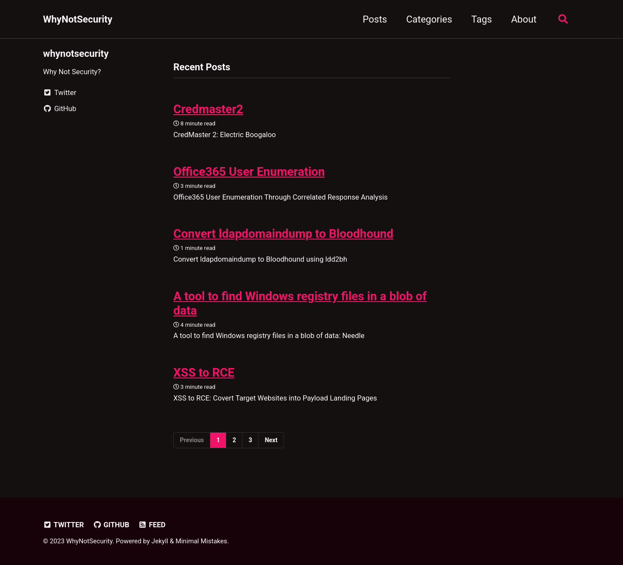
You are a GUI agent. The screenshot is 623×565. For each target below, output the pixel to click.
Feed (152, 525)
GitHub (111, 525)
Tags (481, 19)
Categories (429, 19)
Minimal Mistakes (201, 541)
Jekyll (160, 541)
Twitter (63, 525)
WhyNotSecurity (78, 19)
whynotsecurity (76, 53)
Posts (375, 19)
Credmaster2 (208, 109)
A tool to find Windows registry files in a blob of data (300, 303)
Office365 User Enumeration (249, 171)
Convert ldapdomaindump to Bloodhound (283, 234)
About (524, 19)
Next (271, 440)
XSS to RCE (204, 372)
